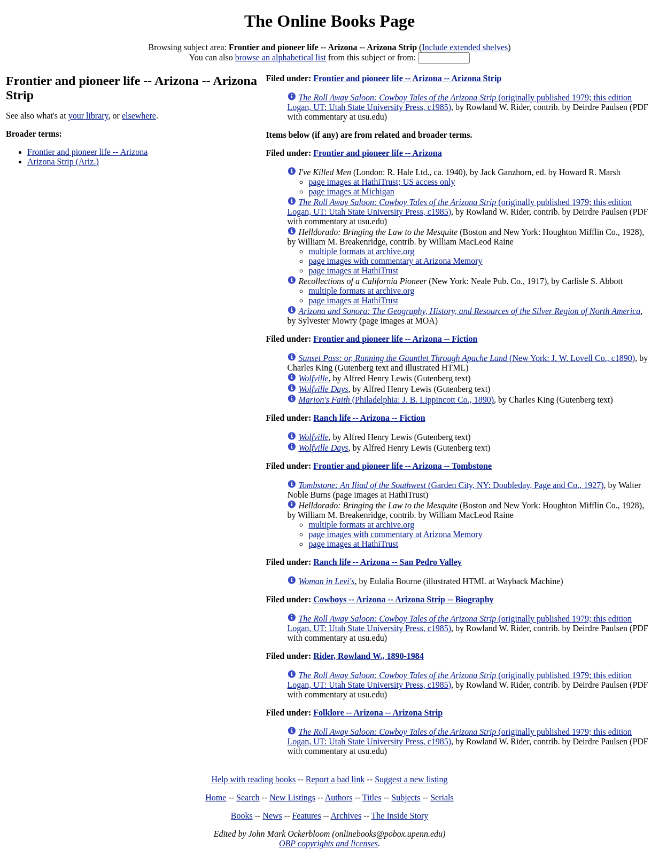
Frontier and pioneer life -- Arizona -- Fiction (395, 338)
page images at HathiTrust (353, 270)
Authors (339, 797)
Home (215, 797)
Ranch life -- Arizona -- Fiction (369, 417)
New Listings (292, 797)
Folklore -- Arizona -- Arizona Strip (378, 712)
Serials (442, 797)
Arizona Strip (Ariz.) (63, 161)
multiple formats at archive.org (361, 251)
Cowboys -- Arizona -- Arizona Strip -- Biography (403, 599)
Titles (372, 797)
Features (306, 815)
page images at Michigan (351, 191)
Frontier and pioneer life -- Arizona (87, 151)
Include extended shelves (465, 47)
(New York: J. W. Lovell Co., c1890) (466, 358)
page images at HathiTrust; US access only (381, 181)
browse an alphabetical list (280, 57)
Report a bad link (335, 779)
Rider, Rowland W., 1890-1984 (368, 656)
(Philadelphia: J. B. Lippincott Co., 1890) (396, 399)
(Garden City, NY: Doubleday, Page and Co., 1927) (450, 485)
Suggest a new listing (411, 779)
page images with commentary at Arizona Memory (395, 260)
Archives (345, 815)
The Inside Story (400, 815)
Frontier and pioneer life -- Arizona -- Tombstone (402, 465)
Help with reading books (253, 779)
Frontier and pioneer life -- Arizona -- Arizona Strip (407, 78)
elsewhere (139, 115)
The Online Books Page (329, 20)
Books (242, 815)
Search (248, 797)
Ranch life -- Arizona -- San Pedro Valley (387, 562)
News (272, 815)
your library (88, 115)
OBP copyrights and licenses (328, 843)
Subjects (405, 797)
